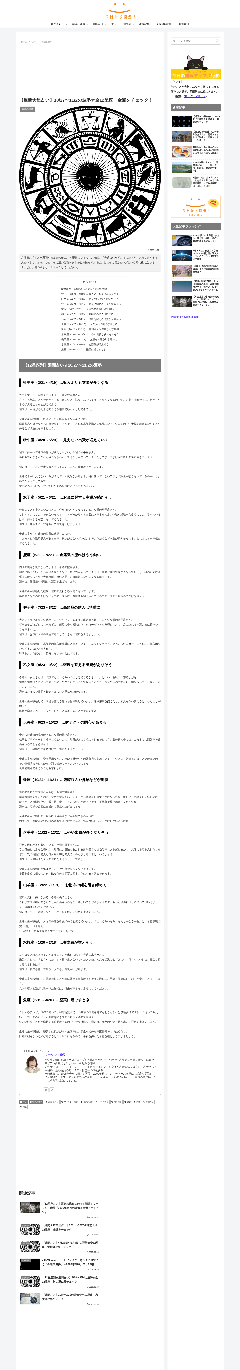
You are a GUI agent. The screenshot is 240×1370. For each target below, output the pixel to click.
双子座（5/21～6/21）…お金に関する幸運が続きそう (91, 303)
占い (23, 1099)
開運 (23, 1103)
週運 (137, 1099)
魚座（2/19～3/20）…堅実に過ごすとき (84, 346)
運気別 (131, 1359)
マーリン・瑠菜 (55, 1051)
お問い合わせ (214, 1338)
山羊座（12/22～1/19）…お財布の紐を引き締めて (89, 336)
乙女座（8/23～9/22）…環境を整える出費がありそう (91, 317)
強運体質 (116, 1099)
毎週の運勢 (36, 1099)
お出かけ (111, 1359)
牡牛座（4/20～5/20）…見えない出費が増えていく (90, 298)
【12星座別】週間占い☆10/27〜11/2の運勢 (83, 288)
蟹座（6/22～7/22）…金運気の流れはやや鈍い (87, 307)
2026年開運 (157, 1359)
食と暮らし (82, 1359)
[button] (217, 41)
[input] (196, 41)
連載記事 (143, 1359)
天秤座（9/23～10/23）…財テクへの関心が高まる (89, 322)
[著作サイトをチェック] (46, 1086)
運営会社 (216, 1343)
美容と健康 (97, 1359)
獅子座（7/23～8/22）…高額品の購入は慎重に (87, 312)
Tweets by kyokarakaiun (185, 316)
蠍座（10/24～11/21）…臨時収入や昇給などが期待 (90, 327)
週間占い (148, 1099)
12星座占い (52, 1099)
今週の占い (87, 1099)
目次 (85, 281)
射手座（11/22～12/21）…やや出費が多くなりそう (90, 331)
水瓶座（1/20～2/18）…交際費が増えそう (85, 341)
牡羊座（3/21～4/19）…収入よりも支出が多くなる (90, 293)
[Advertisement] (90, 69)
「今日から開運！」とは (207, 1328)
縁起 (127, 1099)
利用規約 (198, 1338)
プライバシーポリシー (208, 1333)
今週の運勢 (102, 1099)
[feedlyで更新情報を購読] (52, 1086)
